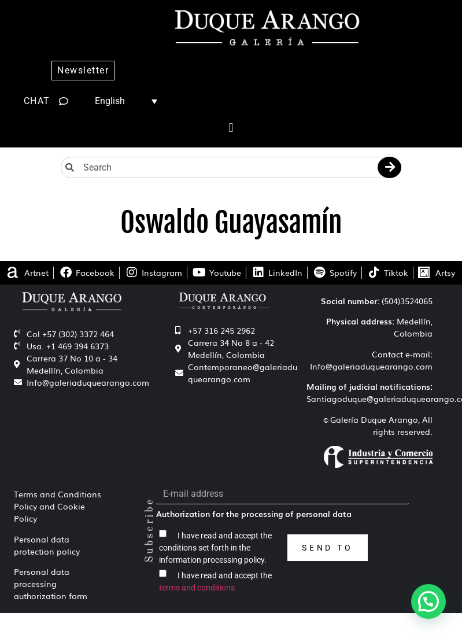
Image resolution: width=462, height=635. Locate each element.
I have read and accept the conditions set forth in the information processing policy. (215, 547)
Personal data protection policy (47, 545)
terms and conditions (197, 587)
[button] (231, 128)
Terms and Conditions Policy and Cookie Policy (57, 506)
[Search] (389, 167)
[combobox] (231, 167)
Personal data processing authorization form (50, 583)
